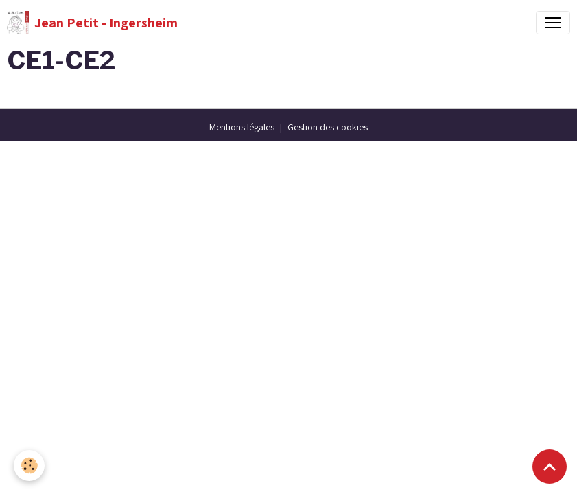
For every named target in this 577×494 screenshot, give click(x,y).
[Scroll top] (549, 466)
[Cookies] (29, 465)
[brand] (92, 22)
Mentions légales (241, 127)
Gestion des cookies (327, 127)
